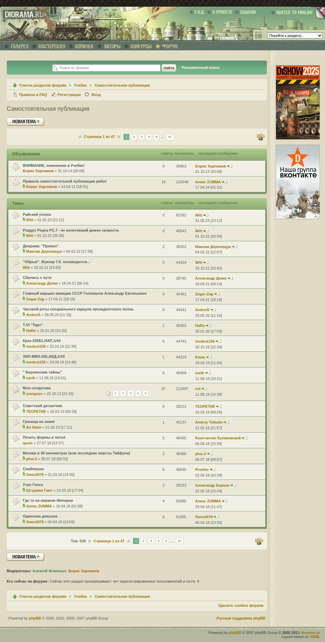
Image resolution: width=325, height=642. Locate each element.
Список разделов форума (42, 85)
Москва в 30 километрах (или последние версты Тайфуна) (76, 453)
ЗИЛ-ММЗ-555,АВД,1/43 (44, 356)
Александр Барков (212, 485)
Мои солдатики (37, 388)
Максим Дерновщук (44, 251)
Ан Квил (33, 427)
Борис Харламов (38, 171)
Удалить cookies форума (241, 605)
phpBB (35, 618)
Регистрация (69, 95)
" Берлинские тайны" (42, 372)
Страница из (99, 137)
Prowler (201, 469)
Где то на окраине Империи (48, 500)
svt (197, 389)
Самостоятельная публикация (122, 85)
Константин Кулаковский (218, 438)
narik (30, 378)
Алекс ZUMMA (208, 182)
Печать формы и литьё (44, 437)
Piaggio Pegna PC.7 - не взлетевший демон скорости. (71, 230)
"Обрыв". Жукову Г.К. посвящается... (56, 262)
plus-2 (31, 459)
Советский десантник (42, 406)
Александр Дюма (41, 283)
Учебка (80, 85)
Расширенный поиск (200, 67)
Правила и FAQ (33, 95)
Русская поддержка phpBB (241, 618)
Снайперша (33, 469)
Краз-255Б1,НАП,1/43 (41, 341)
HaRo (31, 331)
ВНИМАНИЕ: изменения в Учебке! (54, 165)
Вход (96, 95)
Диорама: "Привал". (41, 246)
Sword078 (35, 475)
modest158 (35, 346)
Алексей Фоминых (49, 571)
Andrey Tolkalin (209, 422)
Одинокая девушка (40, 516)
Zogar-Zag (35, 299)
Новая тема (25, 121)
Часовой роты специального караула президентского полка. (78, 309)
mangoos (34, 394)
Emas (200, 357)
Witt (29, 220)
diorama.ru (310, 633)
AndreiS (33, 315)
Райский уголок (37, 214)
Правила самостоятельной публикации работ (65, 181)
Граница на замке (39, 421)
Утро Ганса (33, 485)
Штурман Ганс (39, 490)
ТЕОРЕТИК (36, 411)
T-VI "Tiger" (33, 325)
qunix (28, 443)
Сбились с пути (37, 278)
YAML (315, 637)
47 (170, 137)
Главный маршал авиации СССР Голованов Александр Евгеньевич (85, 293)
